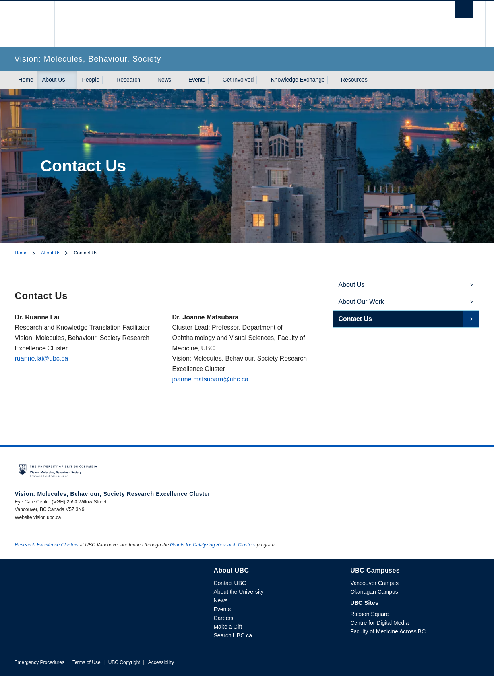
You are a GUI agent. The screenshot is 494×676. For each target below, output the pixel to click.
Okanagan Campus (374, 592)
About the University (238, 592)
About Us (53, 79)
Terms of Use (86, 662)
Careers (223, 618)
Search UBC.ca (232, 635)
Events (196, 79)
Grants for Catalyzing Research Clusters (213, 545)
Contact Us (355, 318)
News (164, 79)
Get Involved (238, 79)
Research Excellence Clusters (47, 545)
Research (128, 79)
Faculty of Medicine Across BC (388, 631)
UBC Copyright (124, 662)
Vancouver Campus (374, 583)
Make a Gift (227, 627)
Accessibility (161, 662)
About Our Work (361, 301)
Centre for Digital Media (379, 623)
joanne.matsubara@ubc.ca (210, 379)
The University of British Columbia (31, 24)
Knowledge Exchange (297, 79)
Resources (354, 79)
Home (26, 79)
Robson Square (369, 614)
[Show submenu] (72, 80)
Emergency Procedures (39, 662)
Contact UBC (229, 583)
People (90, 79)
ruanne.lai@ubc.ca (41, 358)
